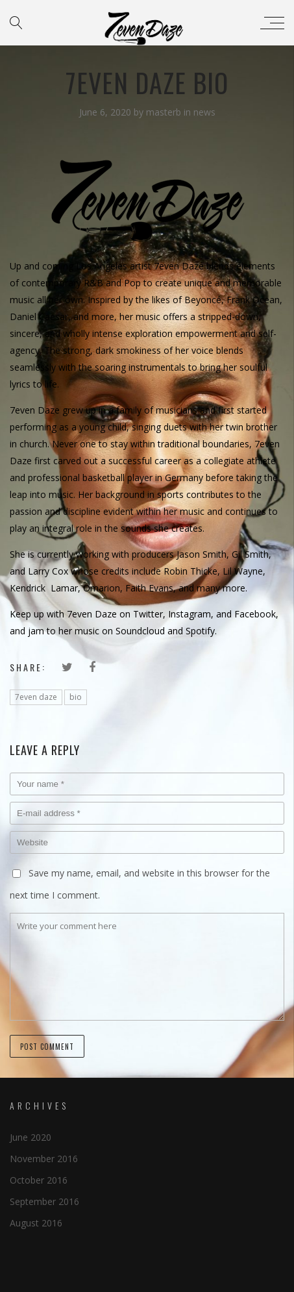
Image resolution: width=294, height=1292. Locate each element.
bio (75, 696)
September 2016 (44, 1201)
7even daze (36, 696)
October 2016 (38, 1180)
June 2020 (30, 1137)
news (204, 112)
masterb (165, 112)
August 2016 (36, 1223)
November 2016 (44, 1158)
